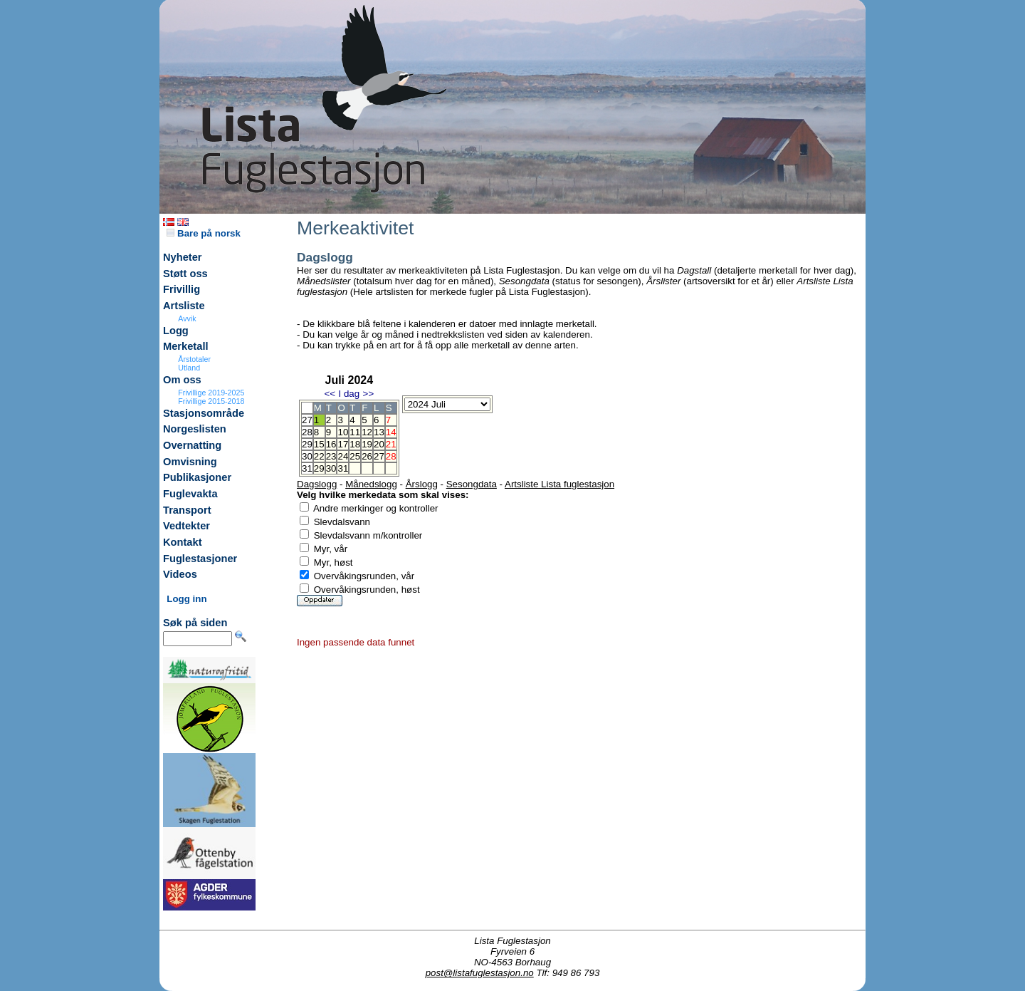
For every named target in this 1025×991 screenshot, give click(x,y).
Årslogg (422, 484)
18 (354, 444)
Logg (176, 330)
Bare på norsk (204, 233)
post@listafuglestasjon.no (480, 972)
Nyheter (182, 257)
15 (319, 444)
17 (342, 444)
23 (331, 456)
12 (367, 432)
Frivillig (181, 289)
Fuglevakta (190, 493)
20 (379, 444)
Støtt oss (185, 273)
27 (379, 456)
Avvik (187, 318)
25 (354, 456)
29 (319, 468)
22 (319, 456)
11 (354, 432)
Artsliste (184, 305)
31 (342, 468)
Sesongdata (471, 484)
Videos (180, 574)
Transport (187, 510)
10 (342, 432)
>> (368, 393)
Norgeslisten (194, 429)
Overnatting (192, 445)
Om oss (182, 379)
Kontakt (182, 542)
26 (367, 456)
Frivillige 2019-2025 (211, 392)
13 (379, 432)
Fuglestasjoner (200, 558)
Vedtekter (186, 525)
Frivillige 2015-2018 (211, 401)
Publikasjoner (197, 477)
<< (329, 393)
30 (331, 468)
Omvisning (190, 461)
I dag (348, 393)
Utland (189, 367)
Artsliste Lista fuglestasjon (559, 484)
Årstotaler (194, 359)
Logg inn (186, 598)
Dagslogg (317, 484)
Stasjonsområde (203, 413)
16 (331, 444)
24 (342, 456)
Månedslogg (371, 484)
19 (367, 444)
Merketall (186, 346)
